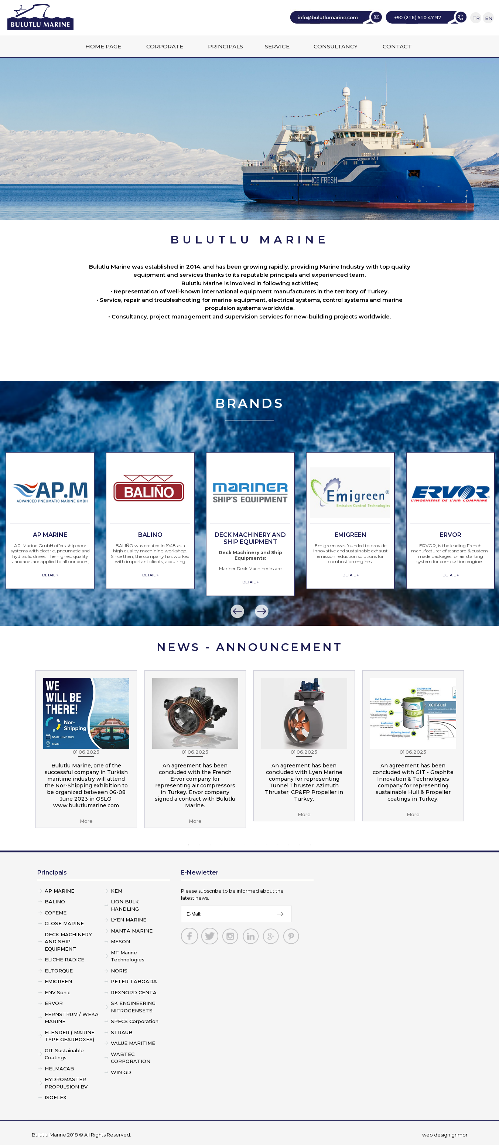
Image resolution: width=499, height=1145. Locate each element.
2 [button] (200, 845)
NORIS (119, 971)
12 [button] (310, 845)
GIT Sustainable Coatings (64, 1054)
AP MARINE (59, 891)
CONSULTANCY (336, 46)
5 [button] (233, 845)
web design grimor (445, 1135)
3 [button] (211, 845)
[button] (237, 611)
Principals (52, 872)
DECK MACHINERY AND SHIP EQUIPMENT (68, 941)
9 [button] (277, 845)
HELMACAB (59, 1068)
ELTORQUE (59, 971)
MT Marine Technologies (127, 956)
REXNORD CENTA (134, 992)
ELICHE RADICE (64, 959)
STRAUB (122, 1032)
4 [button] (222, 845)
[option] (50, 520)
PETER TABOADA (134, 981)
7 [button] (255, 845)
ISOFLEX (55, 1097)
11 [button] (299, 845)
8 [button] (266, 845)
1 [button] (188, 845)
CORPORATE (164, 46)
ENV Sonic (58, 992)
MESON (120, 941)
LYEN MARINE (128, 920)
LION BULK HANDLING (125, 905)
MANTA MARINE (132, 931)
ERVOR (54, 1003)
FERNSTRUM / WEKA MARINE (72, 1018)
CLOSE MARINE (64, 923)
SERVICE (277, 46)
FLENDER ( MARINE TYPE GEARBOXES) (70, 1036)
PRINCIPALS (225, 46)
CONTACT (397, 46)
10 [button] (288, 845)
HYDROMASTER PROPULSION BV (66, 1083)
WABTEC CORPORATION (130, 1057)
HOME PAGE (103, 46)
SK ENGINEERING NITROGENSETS (133, 1006)
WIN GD (121, 1072)
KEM (116, 891)
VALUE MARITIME (133, 1043)
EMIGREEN (58, 981)
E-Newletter (200, 872)
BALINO (55, 901)
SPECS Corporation (134, 1021)
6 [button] (244, 845)
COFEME (55, 913)
